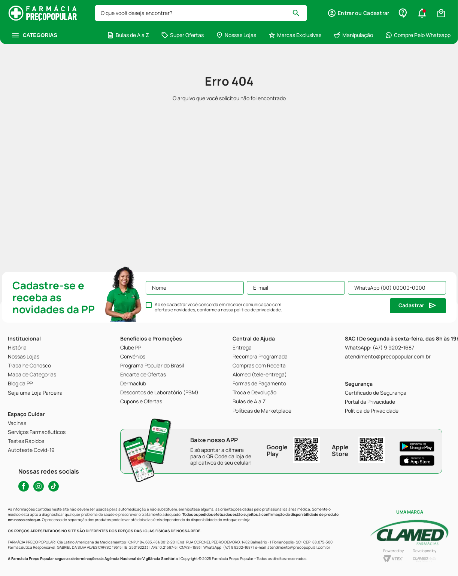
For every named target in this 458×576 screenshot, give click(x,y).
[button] (358, 13)
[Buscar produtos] (299, 13)
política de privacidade (257, 310)
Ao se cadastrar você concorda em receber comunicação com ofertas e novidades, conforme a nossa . (218, 307)
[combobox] (201, 13)
